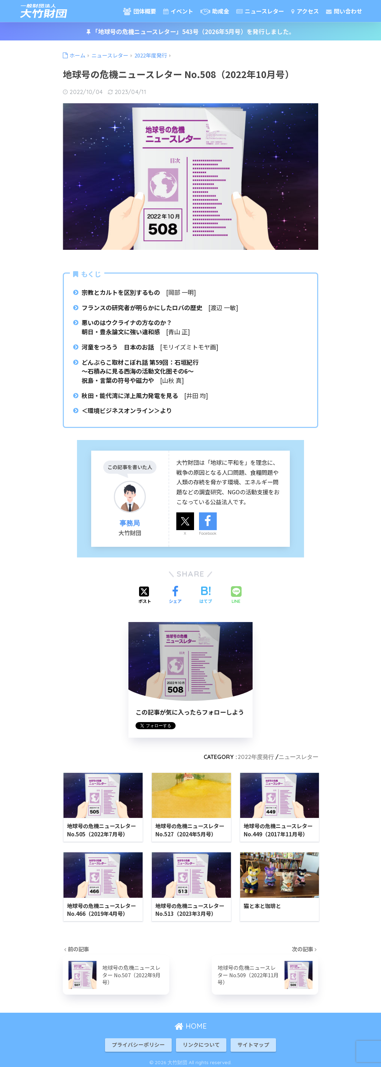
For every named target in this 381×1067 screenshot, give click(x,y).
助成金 (214, 11)
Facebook (207, 533)
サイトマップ (253, 1042)
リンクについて (201, 1042)
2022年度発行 (256, 756)
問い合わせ (344, 11)
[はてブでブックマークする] (205, 595)
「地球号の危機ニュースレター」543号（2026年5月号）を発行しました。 (191, 31)
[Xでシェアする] (144, 595)
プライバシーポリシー (138, 1042)
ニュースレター (260, 11)
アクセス (305, 11)
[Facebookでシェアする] (175, 595)
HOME (191, 1023)
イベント (178, 11)
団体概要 (139, 11)
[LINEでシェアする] (236, 595)
